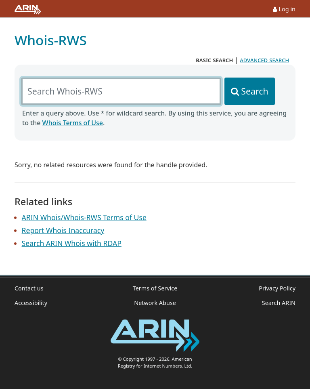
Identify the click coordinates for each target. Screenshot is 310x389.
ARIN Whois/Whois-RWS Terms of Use (84, 217)
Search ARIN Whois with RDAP (71, 243)
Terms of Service (155, 288)
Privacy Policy (277, 288)
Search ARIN (278, 303)
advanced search (264, 59)
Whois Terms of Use (72, 122)
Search (254, 91)
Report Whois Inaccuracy (63, 230)
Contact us (29, 288)
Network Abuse (155, 303)
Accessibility (31, 303)
